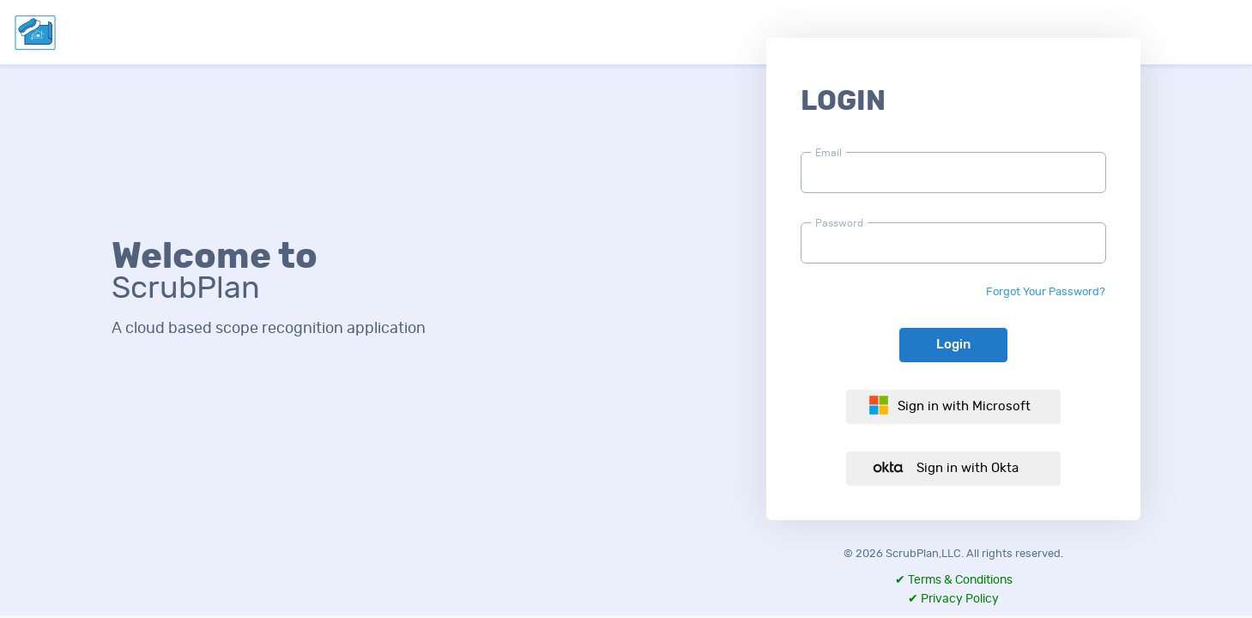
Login (953, 344)
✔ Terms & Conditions (954, 580)
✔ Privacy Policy (953, 599)
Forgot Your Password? (1045, 292)
